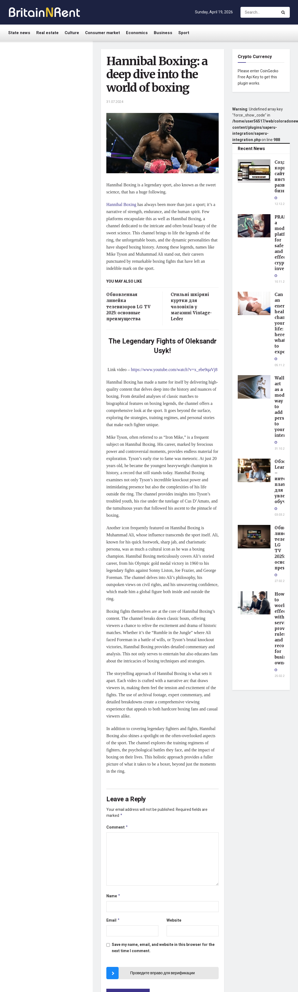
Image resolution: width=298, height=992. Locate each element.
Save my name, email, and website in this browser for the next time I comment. (163, 950)
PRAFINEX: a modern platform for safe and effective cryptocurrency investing (58, 103)
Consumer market (102, 33)
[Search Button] (284, 12)
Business (163, 33)
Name (113, 897)
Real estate (47, 33)
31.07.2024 (114, 101)
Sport (183, 33)
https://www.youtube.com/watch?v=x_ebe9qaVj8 (174, 369)
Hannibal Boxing (121, 204)
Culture (72, 33)
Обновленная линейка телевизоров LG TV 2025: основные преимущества (128, 307)
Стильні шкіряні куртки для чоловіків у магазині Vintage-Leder (191, 307)
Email (113, 922)
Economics (137, 33)
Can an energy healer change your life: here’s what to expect (57, 132)
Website (174, 922)
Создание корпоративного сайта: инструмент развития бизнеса (58, 72)
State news (19, 33)
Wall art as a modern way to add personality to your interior (58, 161)
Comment (117, 828)
